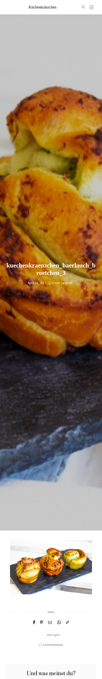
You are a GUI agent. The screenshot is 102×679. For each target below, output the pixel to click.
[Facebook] (34, 622)
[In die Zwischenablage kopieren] (67, 622)
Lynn (56, 635)
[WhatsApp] (59, 622)
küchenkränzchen (42, 7)
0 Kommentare (53, 645)
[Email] (50, 622)
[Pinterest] (41, 622)
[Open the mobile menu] (91, 7)
